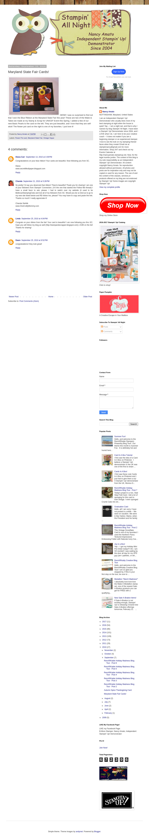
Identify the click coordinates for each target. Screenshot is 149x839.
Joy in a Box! (119, 544)
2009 (104, 717)
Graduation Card (121, 507)
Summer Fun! (120, 436)
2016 (104, 625)
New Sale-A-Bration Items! (125, 598)
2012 (104, 640)
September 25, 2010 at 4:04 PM (34, 219)
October (108, 654)
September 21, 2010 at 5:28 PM (36, 181)
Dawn (18, 240)
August (107, 698)
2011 (104, 643)
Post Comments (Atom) (29, 301)
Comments (106, 331)
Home (50, 297)
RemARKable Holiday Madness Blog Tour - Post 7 (125, 489)
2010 (104, 647)
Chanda (19, 181)
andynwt (79, 831)
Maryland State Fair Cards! (115, 694)
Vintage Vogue (48, 138)
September (109, 658)
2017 (104, 622)
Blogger (97, 831)
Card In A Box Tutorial (123, 455)
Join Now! (103, 748)
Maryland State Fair (35, 138)
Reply (18, 172)
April (106, 709)
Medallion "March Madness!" (126, 579)
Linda (18, 219)
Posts (104, 327)
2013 (104, 636)
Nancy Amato (108, 112)
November (109, 650)
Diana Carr (20, 157)
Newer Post (13, 297)
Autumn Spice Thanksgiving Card (118, 690)
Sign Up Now (118, 72)
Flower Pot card (21, 138)
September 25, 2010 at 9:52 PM (34, 240)
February (108, 713)
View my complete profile (109, 187)
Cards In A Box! (120, 471)
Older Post (87, 297)
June (106, 706)
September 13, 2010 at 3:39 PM (39, 157)
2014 (104, 632)
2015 (104, 629)
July (106, 702)
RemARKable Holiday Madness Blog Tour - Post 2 (125, 526)
